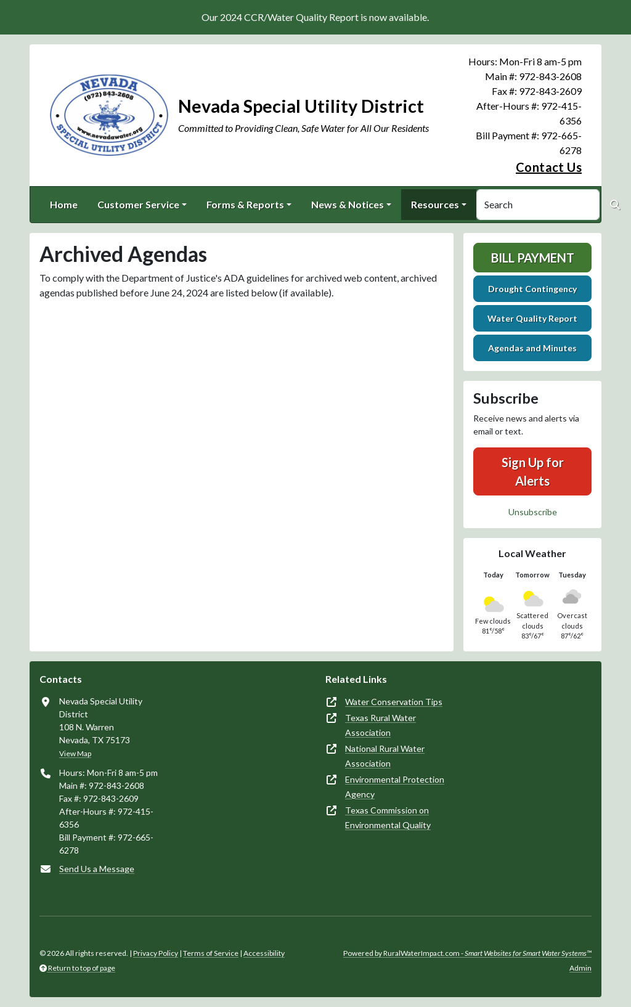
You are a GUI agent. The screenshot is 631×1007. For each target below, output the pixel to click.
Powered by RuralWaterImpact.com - (467, 953)
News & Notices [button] (347, 204)
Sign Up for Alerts (533, 471)
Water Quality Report (532, 318)
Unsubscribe (532, 512)
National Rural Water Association (385, 755)
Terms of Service (210, 953)
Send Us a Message (96, 868)
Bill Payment (532, 257)
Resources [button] (435, 204)
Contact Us (549, 167)
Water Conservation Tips (393, 701)
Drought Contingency (532, 288)
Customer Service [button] (138, 204)
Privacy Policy (155, 953)
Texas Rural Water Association (380, 725)
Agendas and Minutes (532, 348)
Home (64, 204)
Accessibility (264, 953)
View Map (75, 753)
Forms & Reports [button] (245, 204)
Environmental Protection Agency (394, 786)
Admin (580, 967)
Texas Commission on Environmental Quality (388, 817)
